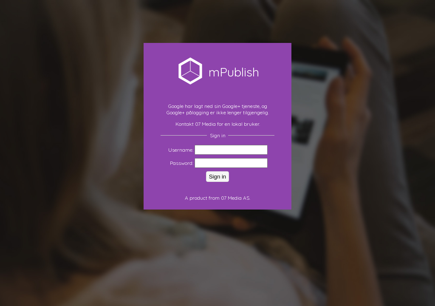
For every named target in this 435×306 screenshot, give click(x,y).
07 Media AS (235, 198)
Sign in (217, 176)
